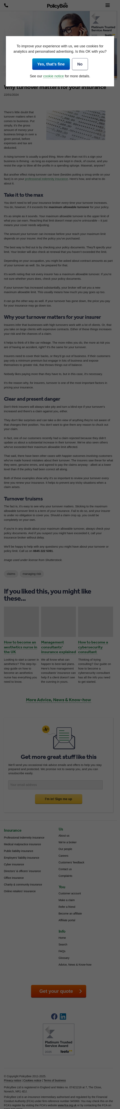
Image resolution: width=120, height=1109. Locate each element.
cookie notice (53, 76)
